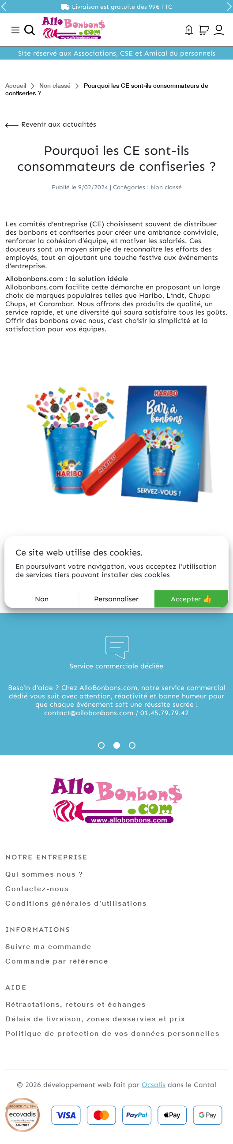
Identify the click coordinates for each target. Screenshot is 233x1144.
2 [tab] (116, 745)
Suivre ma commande (48, 946)
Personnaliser (116, 599)
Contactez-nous (37, 889)
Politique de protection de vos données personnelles (112, 1033)
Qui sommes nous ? (44, 874)
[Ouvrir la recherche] (29, 30)
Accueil (15, 85)
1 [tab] (101, 745)
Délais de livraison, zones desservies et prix (95, 1019)
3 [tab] (132, 745)
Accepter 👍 (191, 599)
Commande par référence (57, 961)
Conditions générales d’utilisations (76, 903)
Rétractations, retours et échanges (75, 1004)
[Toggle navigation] (15, 30)
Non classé (55, 85)
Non (42, 599)
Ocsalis (153, 1084)
